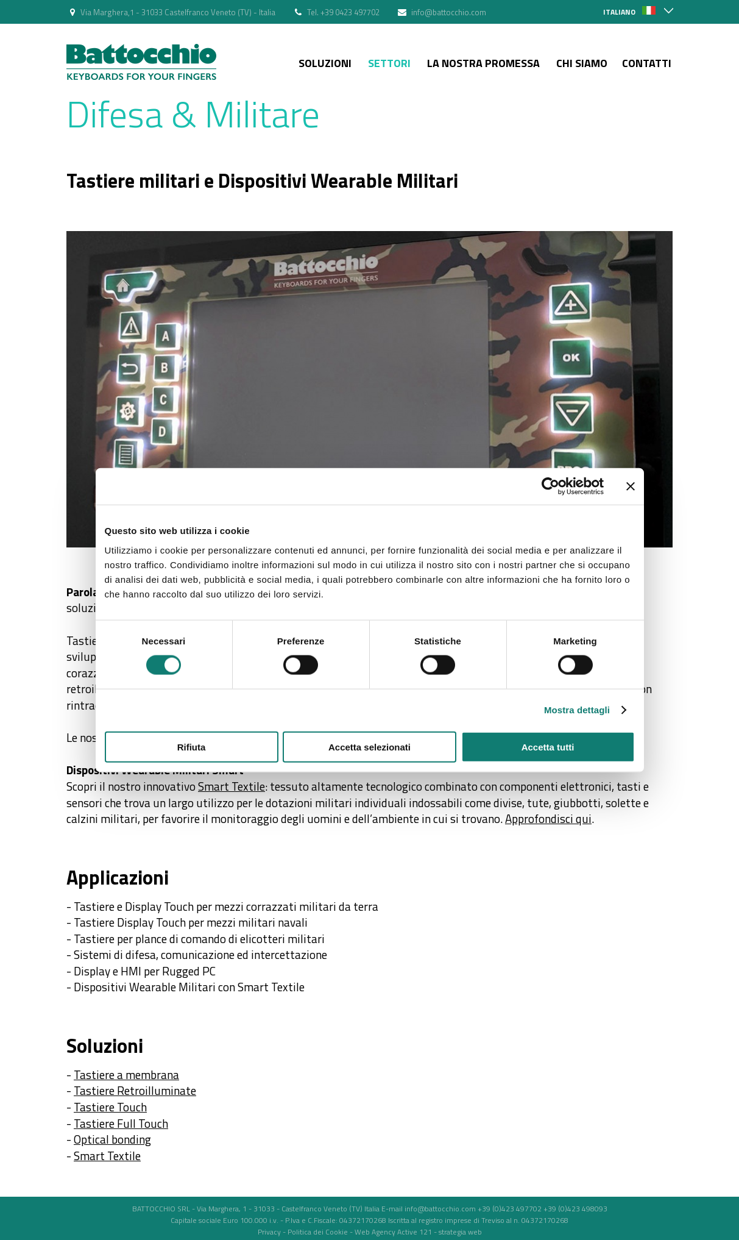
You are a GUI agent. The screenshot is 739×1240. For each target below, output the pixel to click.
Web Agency (375, 1232)
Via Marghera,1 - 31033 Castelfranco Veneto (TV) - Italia (177, 12)
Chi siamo (581, 63)
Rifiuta (191, 746)
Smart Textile (231, 786)
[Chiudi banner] (630, 486)
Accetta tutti (548, 746)
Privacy (269, 1232)
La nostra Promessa (483, 63)
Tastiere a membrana (126, 1074)
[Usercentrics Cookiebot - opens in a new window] (550, 486)
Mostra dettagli (577, 710)
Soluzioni (325, 63)
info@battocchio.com (448, 12)
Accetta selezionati (369, 746)
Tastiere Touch (110, 1107)
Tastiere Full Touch (121, 1123)
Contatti (646, 63)
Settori (389, 63)
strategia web (460, 1232)
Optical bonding (112, 1139)
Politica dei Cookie (318, 1232)
